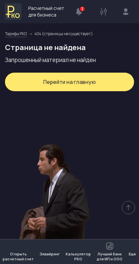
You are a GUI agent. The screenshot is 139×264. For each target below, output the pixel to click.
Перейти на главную (69, 82)
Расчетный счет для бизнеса (34, 11)
